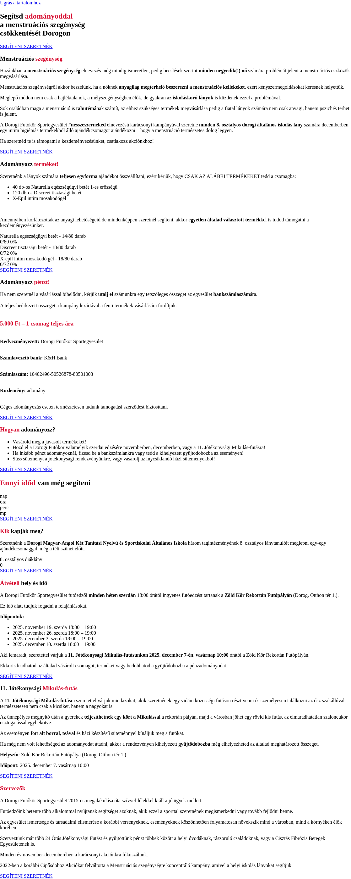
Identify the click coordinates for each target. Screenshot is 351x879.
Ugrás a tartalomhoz (20, 2)
